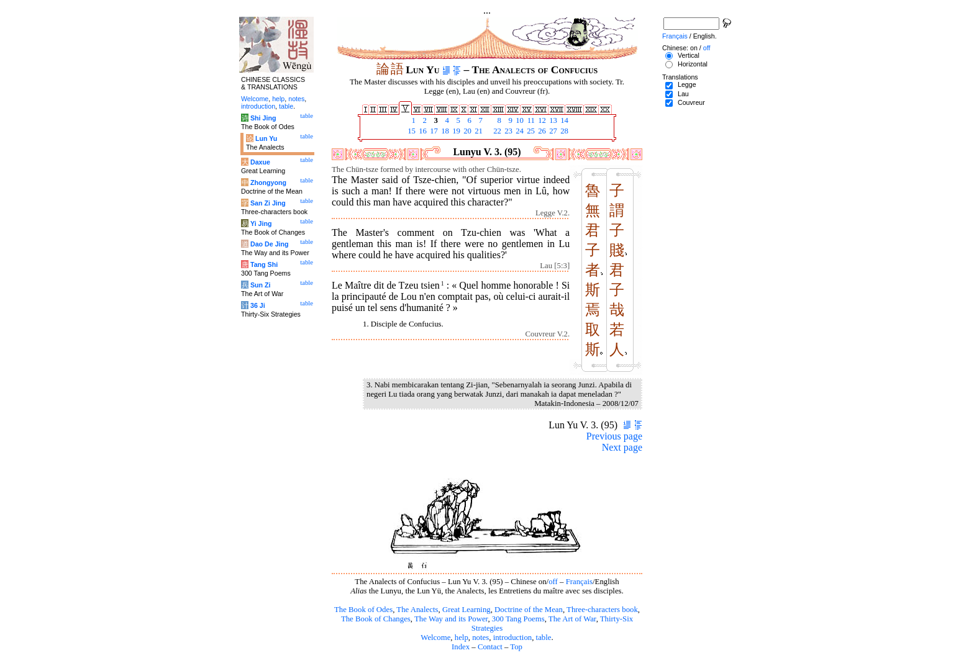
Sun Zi (260, 285)
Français (579, 581)
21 (478, 131)
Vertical (688, 55)
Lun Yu (266, 138)
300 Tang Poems (518, 619)
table (544, 637)
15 (411, 131)
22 (496, 131)
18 (444, 131)
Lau (683, 93)
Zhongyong (268, 182)
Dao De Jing (269, 244)
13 (552, 120)
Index (461, 646)
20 (466, 131)
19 (455, 131)
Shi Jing (263, 118)
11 (530, 120)
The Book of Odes (363, 609)
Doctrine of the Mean (528, 609)
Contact (490, 646)
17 (433, 131)
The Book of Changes (376, 619)
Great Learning (466, 609)
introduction (512, 637)
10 (519, 120)
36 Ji (257, 305)
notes (480, 637)
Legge (687, 84)
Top (516, 646)
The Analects (417, 609)
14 (563, 120)
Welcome (435, 637)
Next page (622, 447)
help (461, 637)
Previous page (614, 436)
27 (552, 131)
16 (422, 131)
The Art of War (572, 619)
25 (530, 131)
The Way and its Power (451, 619)
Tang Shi (264, 264)
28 (563, 131)
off (553, 581)
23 (507, 131)
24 (519, 131)
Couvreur (691, 102)
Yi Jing (261, 223)
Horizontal (693, 64)
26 (541, 131)
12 (541, 120)
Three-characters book (602, 609)
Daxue (260, 162)
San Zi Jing (268, 203)
